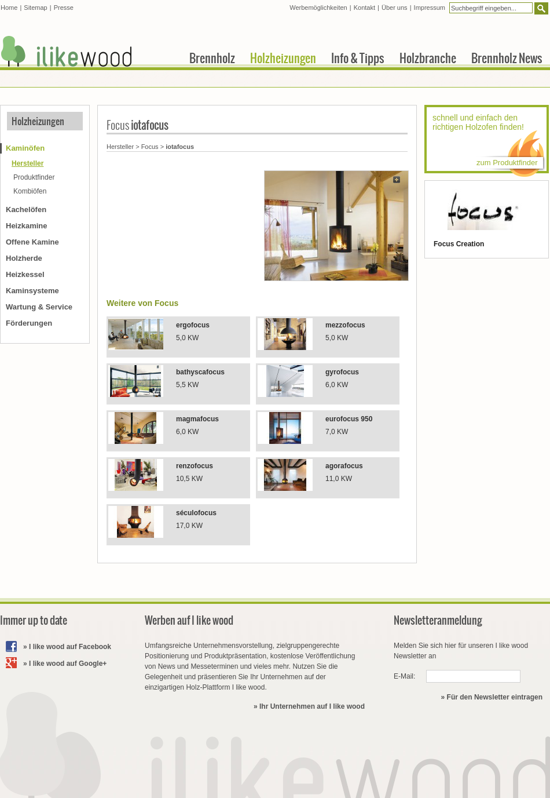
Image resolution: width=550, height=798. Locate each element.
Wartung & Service (39, 307)
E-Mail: (404, 676)
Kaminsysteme (32, 290)
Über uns (395, 7)
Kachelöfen (26, 209)
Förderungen (29, 323)
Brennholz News (506, 58)
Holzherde (24, 258)
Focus (150, 146)
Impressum (429, 7)
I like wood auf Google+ (68, 663)
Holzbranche (427, 58)
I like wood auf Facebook (70, 647)
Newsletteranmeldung (438, 620)
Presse (64, 7)
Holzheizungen (38, 121)
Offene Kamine (32, 242)
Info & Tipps (357, 58)
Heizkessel (25, 274)
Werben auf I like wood (189, 620)
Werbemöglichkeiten (318, 7)
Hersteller (120, 146)
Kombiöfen (29, 191)
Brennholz (212, 58)
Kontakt (364, 7)
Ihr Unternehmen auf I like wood (312, 706)
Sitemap (35, 7)
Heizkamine (26, 225)
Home (9, 7)
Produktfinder (33, 177)
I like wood (66, 51)
